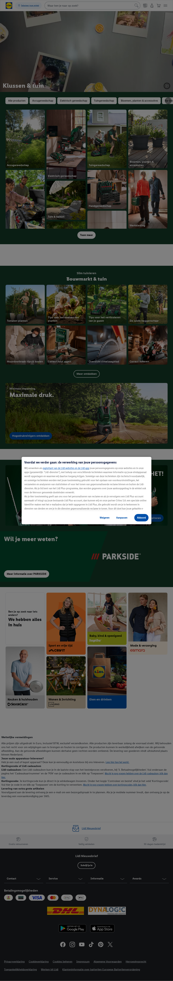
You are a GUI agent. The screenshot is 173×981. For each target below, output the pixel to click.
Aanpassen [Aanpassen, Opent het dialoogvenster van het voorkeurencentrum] (121, 517)
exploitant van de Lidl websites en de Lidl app (66, 468)
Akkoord (141, 517)
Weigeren (104, 517)
